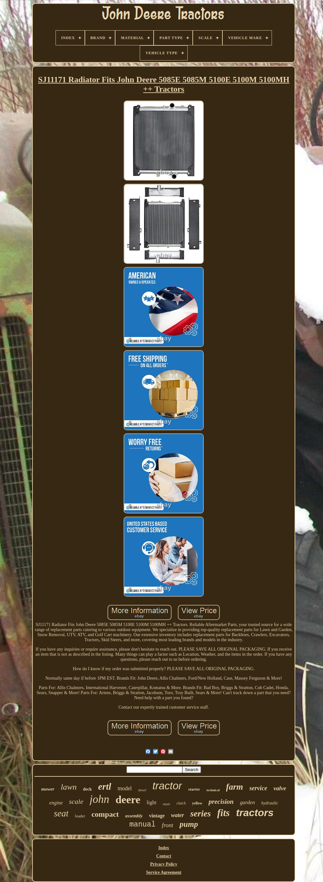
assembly (134, 815)
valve (279, 788)
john (99, 799)
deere (127, 799)
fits (223, 812)
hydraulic (269, 803)
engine (56, 802)
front (167, 825)
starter (194, 789)
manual (142, 825)
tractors (254, 812)
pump (188, 824)
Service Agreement (163, 872)
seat (61, 813)
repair (166, 804)
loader (80, 816)
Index (163, 847)
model (125, 788)
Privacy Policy (163, 864)
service (258, 788)
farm (234, 787)
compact (105, 814)
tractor (167, 786)
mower (48, 789)
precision (220, 801)
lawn (69, 787)
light (151, 802)
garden (247, 802)
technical (213, 790)
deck (87, 789)
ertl (104, 786)
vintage (157, 815)
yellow (197, 803)
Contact (163, 856)
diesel (142, 790)
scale (76, 801)
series (200, 813)
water (177, 815)
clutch (180, 803)
